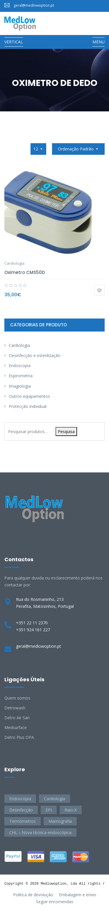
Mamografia (60, 821)
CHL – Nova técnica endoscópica (40, 832)
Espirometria (21, 375)
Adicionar (99, 290)
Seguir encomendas (54, 901)
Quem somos (17, 698)
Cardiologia (14, 263)
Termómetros (22, 821)
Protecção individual (28, 406)
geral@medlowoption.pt (34, 5)
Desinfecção (21, 810)
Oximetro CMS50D (24, 272)
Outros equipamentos (29, 396)
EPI (49, 810)
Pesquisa (66, 431)
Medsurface (15, 727)
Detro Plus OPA (19, 737)
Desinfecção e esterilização (34, 355)
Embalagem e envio (77, 894)
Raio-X (71, 810)
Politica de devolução (33, 894)
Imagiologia (20, 386)
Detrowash (14, 708)
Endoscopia (20, 365)
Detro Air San (17, 717)
